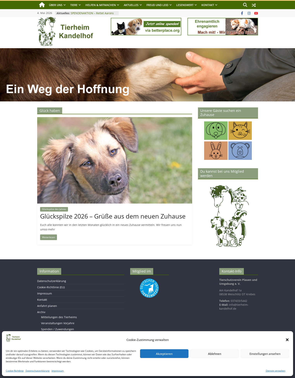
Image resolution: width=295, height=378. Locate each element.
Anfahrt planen (47, 306)
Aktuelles (131, 5)
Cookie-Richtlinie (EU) (51, 287)
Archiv (41, 312)
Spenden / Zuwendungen (57, 329)
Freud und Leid (157, 5)
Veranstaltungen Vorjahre (57, 323)
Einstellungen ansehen (264, 354)
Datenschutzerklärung (38, 370)
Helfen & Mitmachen (100, 5)
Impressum (58, 370)
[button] (287, 340)
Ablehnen (214, 354)
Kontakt (207, 5)
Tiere (73, 5)
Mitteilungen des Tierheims (59, 317)
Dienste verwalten (275, 370)
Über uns (55, 5)
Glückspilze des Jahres (54, 209)
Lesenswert (185, 5)
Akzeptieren (164, 354)
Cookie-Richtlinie (15, 370)
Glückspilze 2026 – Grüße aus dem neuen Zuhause (113, 216)
